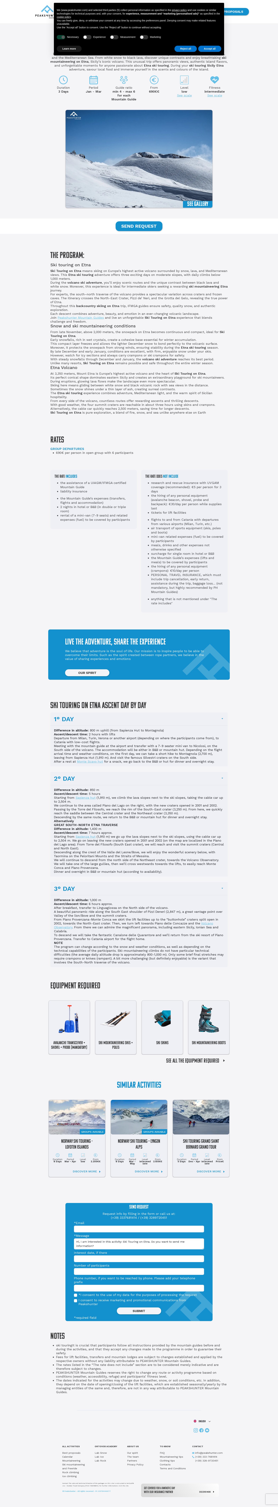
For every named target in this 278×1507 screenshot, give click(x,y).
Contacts (165, 1464)
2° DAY (64, 778)
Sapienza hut (86, 797)
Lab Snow (101, 1452)
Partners (132, 1460)
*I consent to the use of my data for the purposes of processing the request (138, 1295)
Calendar (67, 1456)
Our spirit (132, 1452)
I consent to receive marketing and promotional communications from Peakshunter (132, 1302)
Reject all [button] (185, 48)
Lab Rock (100, 1460)
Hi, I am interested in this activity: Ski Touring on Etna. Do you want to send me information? (139, 1243)
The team (133, 1456)
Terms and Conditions (173, 1468)
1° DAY (64, 719)
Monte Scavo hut (90, 761)
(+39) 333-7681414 (204, 1456)
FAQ (162, 1452)
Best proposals (71, 1452)
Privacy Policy (135, 1464)
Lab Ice (99, 1456)
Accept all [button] (210, 48)
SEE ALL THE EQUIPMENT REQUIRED (197, 1061)
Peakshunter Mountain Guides (81, 317)
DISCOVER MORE (207, 1492)
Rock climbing (70, 1472)
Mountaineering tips (171, 1456)
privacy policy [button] (179, 10)
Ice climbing (69, 1476)
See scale (184, 95)
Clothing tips (167, 1460)
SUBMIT (139, 1311)
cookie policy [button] (64, 17)
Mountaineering (71, 1460)
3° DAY (64, 888)
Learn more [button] (69, 48)
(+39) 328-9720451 (205, 1460)
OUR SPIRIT (87, 673)
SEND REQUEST (139, 226)
